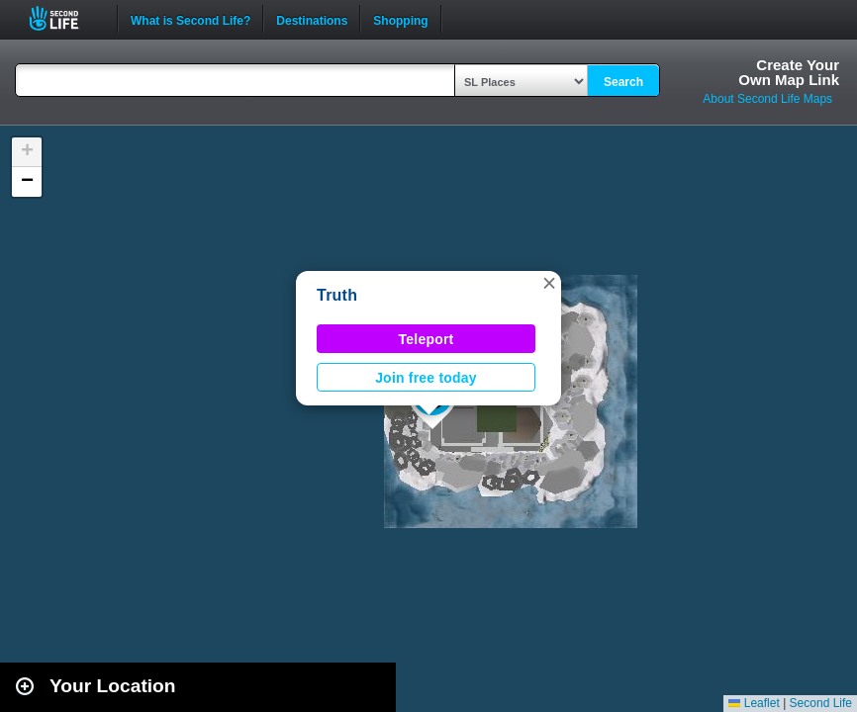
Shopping (400, 19)
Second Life (65, 18)
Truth (337, 295)
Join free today (426, 378)
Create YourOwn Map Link (788, 72)
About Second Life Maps (767, 99)
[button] (549, 283)
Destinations (311, 19)
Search (623, 82)
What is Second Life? (190, 19)
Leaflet (753, 703)
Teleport (426, 339)
